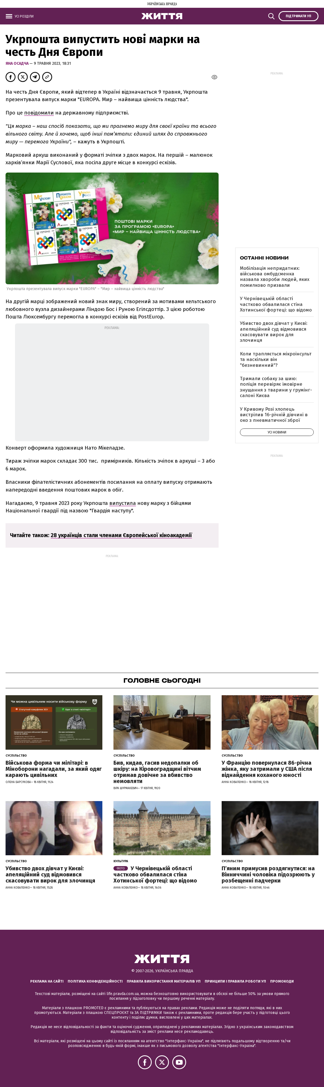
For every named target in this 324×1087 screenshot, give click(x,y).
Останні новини (264, 258)
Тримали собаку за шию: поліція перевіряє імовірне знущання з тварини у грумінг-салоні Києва (276, 387)
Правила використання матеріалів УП (164, 981)
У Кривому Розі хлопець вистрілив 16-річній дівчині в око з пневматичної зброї (274, 414)
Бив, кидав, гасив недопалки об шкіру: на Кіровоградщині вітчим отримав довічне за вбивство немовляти (157, 771)
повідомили (39, 112)
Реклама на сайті (47, 981)
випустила (122, 503)
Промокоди (282, 981)
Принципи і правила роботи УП (235, 981)
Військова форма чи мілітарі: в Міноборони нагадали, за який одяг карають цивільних (54, 768)
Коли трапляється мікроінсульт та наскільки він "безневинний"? (276, 359)
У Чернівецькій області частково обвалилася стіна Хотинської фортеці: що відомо (276, 304)
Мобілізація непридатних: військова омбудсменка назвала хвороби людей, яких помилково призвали (274, 276)
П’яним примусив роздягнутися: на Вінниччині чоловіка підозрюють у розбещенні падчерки (268, 874)
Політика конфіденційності (95, 981)
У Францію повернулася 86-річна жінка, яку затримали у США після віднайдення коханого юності (267, 768)
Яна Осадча (17, 63)
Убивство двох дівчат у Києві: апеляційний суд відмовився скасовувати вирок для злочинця (273, 331)
